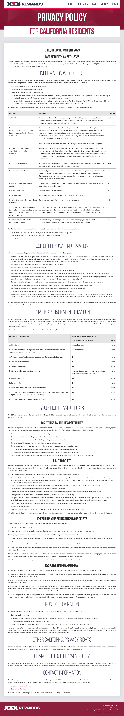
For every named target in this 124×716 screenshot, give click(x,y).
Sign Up (104, 4)
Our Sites (83, 4)
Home (71, 4)
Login (115, 4)
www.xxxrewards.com (24, 686)
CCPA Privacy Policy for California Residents (108, 710)
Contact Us (117, 712)
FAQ (94, 4)
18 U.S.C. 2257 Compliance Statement (102, 712)
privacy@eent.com (26, 527)
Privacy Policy (75, 62)
